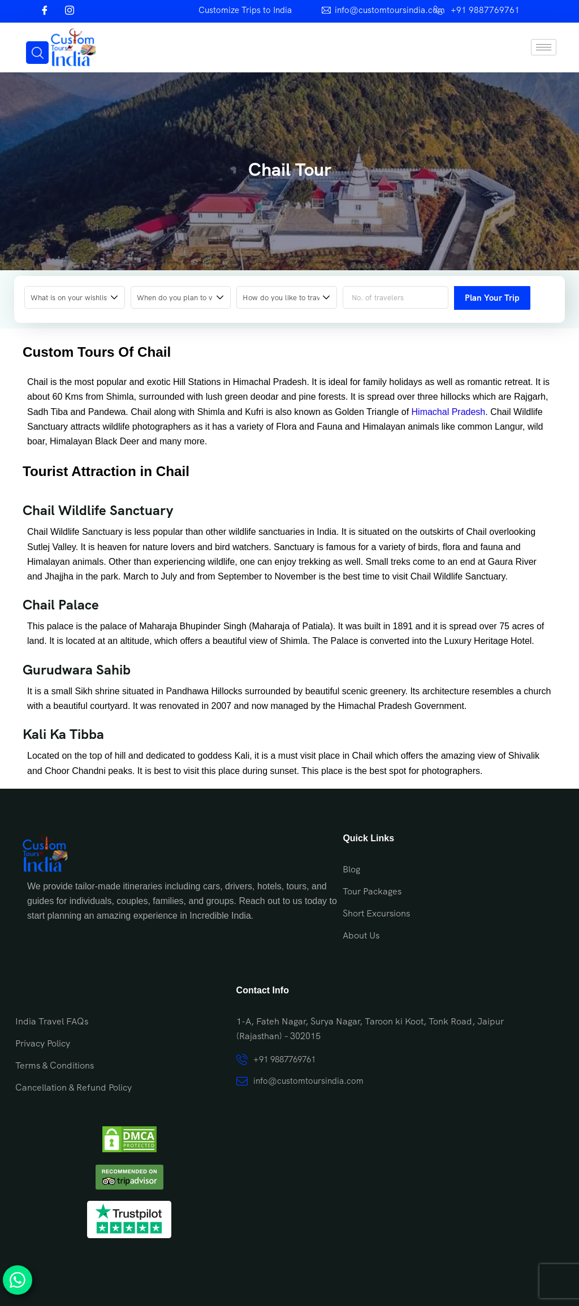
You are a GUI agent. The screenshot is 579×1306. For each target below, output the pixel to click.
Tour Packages (372, 891)
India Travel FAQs (51, 1021)
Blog (351, 869)
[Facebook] (44, 11)
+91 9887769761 (485, 10)
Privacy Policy (42, 1043)
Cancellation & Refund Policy (73, 1087)
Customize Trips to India (245, 10)
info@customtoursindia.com (390, 10)
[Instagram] (69, 11)
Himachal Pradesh (449, 412)
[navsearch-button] (37, 52)
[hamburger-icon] (543, 47)
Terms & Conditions (54, 1065)
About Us (361, 935)
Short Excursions (376, 913)
